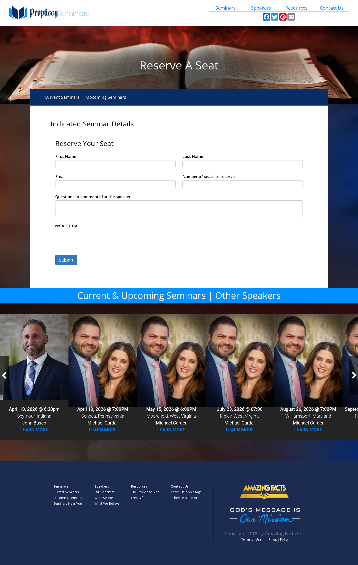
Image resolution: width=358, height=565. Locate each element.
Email (60, 176)
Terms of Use (251, 539)
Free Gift (137, 498)
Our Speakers (104, 492)
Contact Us (332, 8)
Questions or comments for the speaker (93, 196)
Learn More (34, 429)
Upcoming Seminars (106, 97)
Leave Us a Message (186, 492)
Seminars (226, 8)
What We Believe (107, 503)
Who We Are (104, 498)
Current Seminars (62, 97)
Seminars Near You (67, 503)
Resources (296, 8)
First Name (65, 156)
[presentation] (90, 238)
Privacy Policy (278, 539)
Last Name (192, 156)
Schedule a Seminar (185, 498)
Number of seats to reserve (208, 176)
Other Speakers (248, 295)
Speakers (261, 8)
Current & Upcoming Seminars (141, 295)
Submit (66, 260)
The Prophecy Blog (145, 492)
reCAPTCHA (66, 225)
